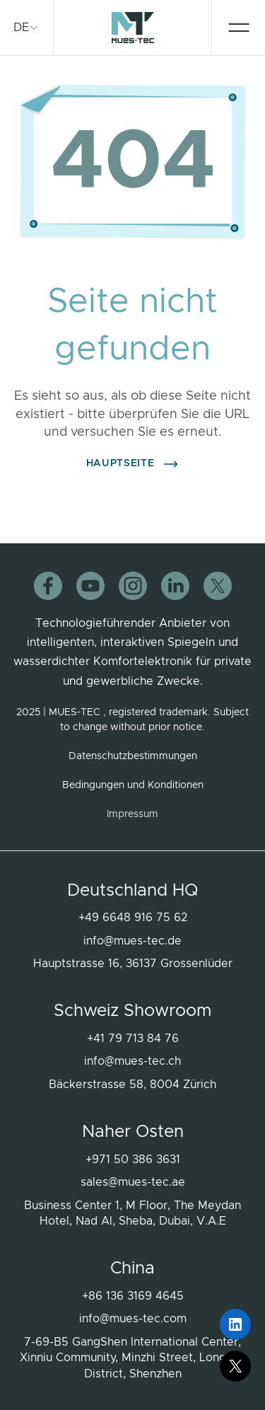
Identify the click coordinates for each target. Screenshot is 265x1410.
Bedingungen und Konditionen (133, 785)
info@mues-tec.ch (132, 1061)
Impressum (132, 814)
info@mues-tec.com (133, 1318)
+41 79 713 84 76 (133, 1038)
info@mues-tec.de (132, 941)
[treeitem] (26, 27)
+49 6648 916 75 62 (132, 917)
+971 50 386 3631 (133, 1159)
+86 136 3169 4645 (133, 1296)
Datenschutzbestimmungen (133, 756)
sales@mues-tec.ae (133, 1182)
